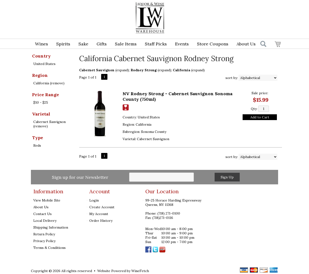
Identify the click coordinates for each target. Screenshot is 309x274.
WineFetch (140, 271)
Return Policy (44, 234)
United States (44, 64)
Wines (40, 44)
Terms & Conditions (49, 247)
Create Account (101, 207)
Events (182, 44)
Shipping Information (50, 227)
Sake (83, 44)
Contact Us (42, 214)
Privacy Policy (44, 241)
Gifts (100, 44)
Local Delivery (44, 220)
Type (37, 137)
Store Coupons (212, 44)
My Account (98, 214)
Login (242, 9)
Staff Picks (156, 44)
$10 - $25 (40, 102)
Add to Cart (259, 117)
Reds (37, 145)
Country (41, 56)
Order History (100, 220)
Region (40, 75)
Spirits (61, 44)
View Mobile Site (46, 200)
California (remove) (48, 83)
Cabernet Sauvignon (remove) (49, 124)
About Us (244, 44)
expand (122, 70)
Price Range (45, 94)
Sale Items (126, 44)
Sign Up (227, 177)
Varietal (41, 114)
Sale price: (260, 93)
